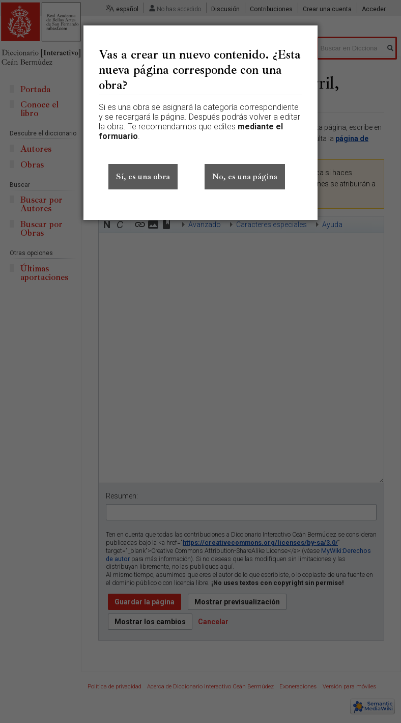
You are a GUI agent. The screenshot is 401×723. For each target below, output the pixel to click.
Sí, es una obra (143, 177)
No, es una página (244, 177)
